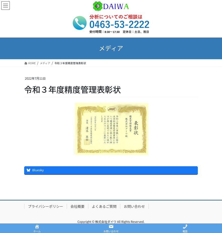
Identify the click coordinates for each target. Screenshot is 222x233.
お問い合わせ (134, 206)
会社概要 (77, 206)
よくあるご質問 (104, 206)
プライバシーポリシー (45, 206)
